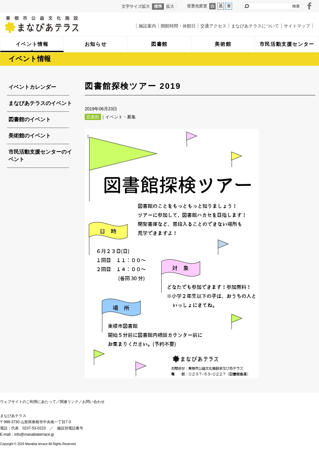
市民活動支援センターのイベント (40, 155)
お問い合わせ (93, 402)
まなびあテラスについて (255, 25)
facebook (309, 6)
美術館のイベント (29, 136)
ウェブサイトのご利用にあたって (28, 402)
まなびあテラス (54, 24)
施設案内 (147, 25)
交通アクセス (213, 25)
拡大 (170, 6)
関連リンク (69, 402)
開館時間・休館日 (178, 25)
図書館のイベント (29, 119)
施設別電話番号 (70, 428)
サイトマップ (297, 25)
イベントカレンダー (32, 87)
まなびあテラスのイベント (40, 103)
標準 (158, 6)
